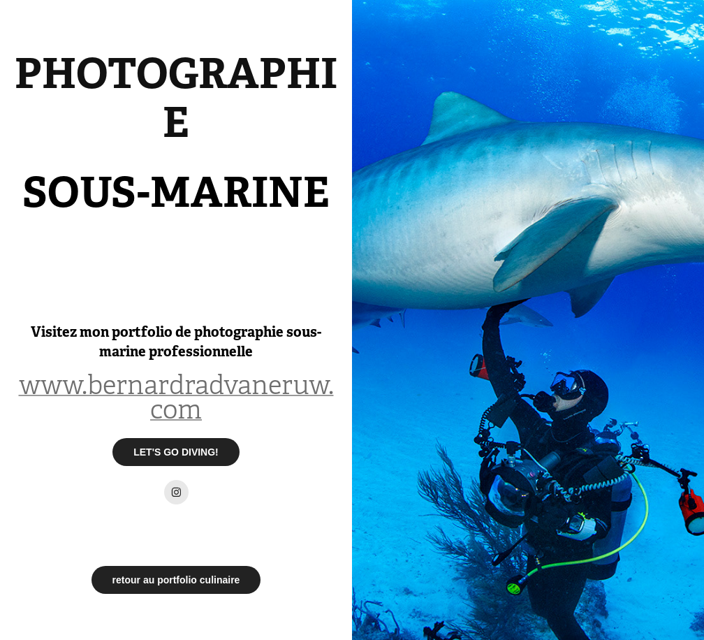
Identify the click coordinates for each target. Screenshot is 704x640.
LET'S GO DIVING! (176, 452)
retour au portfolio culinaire (176, 580)
